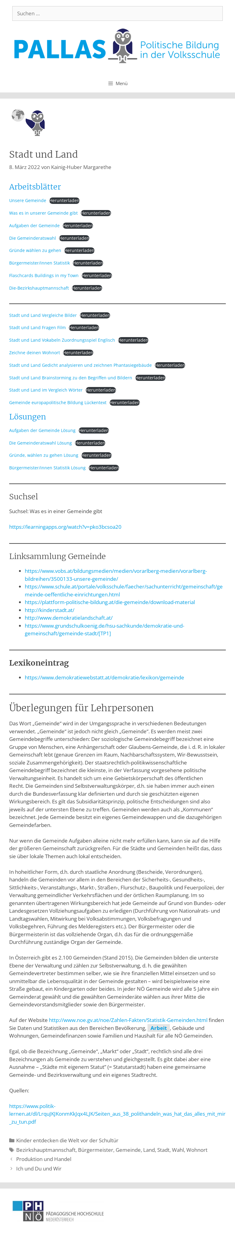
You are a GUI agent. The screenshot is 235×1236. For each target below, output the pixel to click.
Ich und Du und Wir (39, 1168)
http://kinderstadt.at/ (49, 610)
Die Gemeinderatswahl (32, 238)
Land (149, 1149)
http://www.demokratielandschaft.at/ (69, 617)
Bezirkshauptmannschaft (46, 1149)
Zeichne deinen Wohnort (34, 352)
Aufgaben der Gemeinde (34, 225)
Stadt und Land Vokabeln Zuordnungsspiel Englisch (62, 340)
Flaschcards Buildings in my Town (44, 275)
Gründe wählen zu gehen (35, 250)
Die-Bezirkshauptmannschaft (39, 288)
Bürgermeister (95, 1149)
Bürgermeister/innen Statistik (39, 263)
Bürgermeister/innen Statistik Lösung (47, 468)
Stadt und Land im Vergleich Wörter (46, 390)
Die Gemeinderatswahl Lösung (40, 443)
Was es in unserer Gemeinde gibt (43, 213)
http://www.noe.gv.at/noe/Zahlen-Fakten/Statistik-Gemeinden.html (128, 1020)
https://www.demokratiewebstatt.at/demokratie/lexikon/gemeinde (104, 677)
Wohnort (196, 1149)
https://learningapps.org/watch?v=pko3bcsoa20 (65, 526)
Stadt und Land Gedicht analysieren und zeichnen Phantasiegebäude (80, 365)
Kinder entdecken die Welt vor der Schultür (67, 1140)
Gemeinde (128, 1149)
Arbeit (159, 1027)
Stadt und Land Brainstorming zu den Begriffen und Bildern (70, 378)
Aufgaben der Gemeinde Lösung (42, 430)
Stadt (163, 1149)
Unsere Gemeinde (27, 200)
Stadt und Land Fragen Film (37, 327)
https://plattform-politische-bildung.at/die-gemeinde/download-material (110, 602)
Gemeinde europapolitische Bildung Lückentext (57, 402)
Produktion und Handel (43, 1159)
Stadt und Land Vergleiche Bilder (43, 315)
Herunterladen (64, 200)
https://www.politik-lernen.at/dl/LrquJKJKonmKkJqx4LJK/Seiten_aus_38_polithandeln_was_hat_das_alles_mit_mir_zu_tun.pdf (117, 1114)
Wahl (178, 1149)
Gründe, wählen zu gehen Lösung (43, 455)
